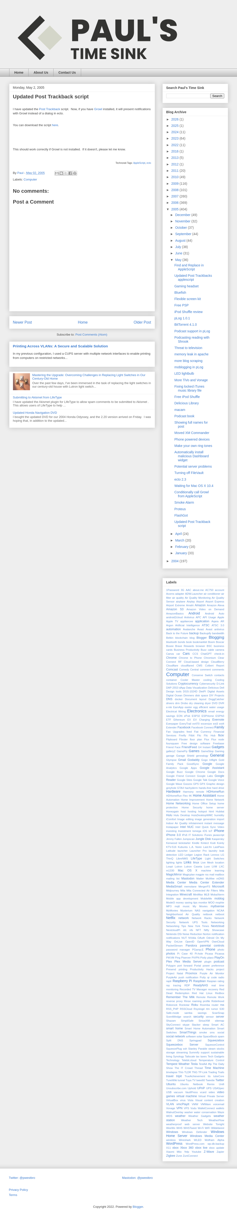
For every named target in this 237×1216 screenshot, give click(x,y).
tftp (210, 1064)
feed (189, 731)
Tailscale (190, 1056)
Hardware (173, 791)
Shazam (171, 1020)
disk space (201, 695)
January (181, 553)
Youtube (196, 1151)
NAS (197, 910)
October (181, 227)
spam (221, 1036)
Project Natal (174, 973)
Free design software (196, 743)
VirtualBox (172, 1100)
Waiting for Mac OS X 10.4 (193, 486)
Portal (197, 965)
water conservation (205, 1112)
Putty (203, 977)
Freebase (218, 743)
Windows (172, 1132)
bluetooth (171, 642)
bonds (181, 642)
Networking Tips (176, 926)
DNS (169, 699)
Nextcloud (217, 926)
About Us (40, 72)
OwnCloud (218, 941)
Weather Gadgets (199, 1116)
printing (183, 969)
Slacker (196, 1024)
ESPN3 (220, 715)
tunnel (181, 1080)
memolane (190, 886)
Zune (179, 1155)
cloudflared (187, 665)
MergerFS (204, 886)
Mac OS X (187, 870)
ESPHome (208, 715)
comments (218, 669)
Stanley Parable (197, 1048)
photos (170, 953)
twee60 (200, 1080)
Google (207, 764)
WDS (169, 1116)
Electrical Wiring (176, 711)
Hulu (169, 815)
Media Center (176, 882)
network (183, 918)
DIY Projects (216, 695)
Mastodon (187, 878)
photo (221, 949)
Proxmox (191, 973)
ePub (187, 715)
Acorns (170, 593)
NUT (184, 937)
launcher (183, 850)
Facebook (184, 727)
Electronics (197, 711)
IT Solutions (195, 835)
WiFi (207, 1128)
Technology (173, 1060)
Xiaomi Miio (174, 1151)
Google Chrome (195, 772)
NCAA (220, 910)
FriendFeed (189, 747)
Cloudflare (172, 665)
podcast (219, 961)
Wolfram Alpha (214, 1140)
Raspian (211, 981)
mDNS (220, 878)
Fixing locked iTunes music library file (189, 388)
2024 (175, 132)
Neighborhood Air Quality (183, 914)
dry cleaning (196, 703)
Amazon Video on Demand (205, 609)
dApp (182, 687)
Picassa (219, 953)
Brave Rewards (184, 646)
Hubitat (220, 811)
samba (188, 1012)
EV (189, 719)
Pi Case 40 (185, 953)
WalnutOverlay (174, 1112)
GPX (202, 784)
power (206, 965)
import (220, 819)
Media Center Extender (206, 882)
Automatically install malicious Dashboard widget (191, 456)
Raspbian (199, 981)
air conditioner (212, 593)
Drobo (184, 703)
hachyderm (191, 788)
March (180, 540)
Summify (194, 1052)
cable (211, 649)
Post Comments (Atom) (91, 334)
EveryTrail (185, 723)
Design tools (174, 691)
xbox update (216, 1147)
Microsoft (218, 886)
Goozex (187, 784)
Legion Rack (201, 854)
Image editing (185, 819)
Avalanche (189, 629)
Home (19, 72)
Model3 (170, 902)
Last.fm (207, 847)
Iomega (196, 831)
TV (193, 1080)
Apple (220, 617)
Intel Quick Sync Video (209, 827)
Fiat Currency (203, 731)
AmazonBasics (175, 613)
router (215, 1004)
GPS (196, 784)
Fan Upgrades (175, 731)
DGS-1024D (190, 691)
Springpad (195, 1040)
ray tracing (173, 985)
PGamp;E (198, 949)
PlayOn (219, 957)
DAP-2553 (172, 687)
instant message (214, 823)
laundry (213, 850)
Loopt (169, 866)
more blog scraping (188, 361)
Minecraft (186, 894)
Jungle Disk (203, 839)
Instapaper (172, 827)
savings (202, 1012)
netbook (207, 914)
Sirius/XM (204, 1020)
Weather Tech (192, 1120)
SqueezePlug (174, 1048)
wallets (220, 1108)
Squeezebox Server (182, 1044)
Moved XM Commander (191, 433)
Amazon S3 (175, 609)
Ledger (189, 854)
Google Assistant (212, 768)
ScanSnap (218, 1012)
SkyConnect (173, 1024)
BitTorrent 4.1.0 (185, 324)
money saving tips (186, 902)
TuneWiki (171, 1080)
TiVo (180, 1072)
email (211, 711)
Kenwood (171, 843)
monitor (202, 902)
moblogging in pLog (188, 367)
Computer (30, 179)
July (178, 247)
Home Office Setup (204, 803)
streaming (182, 1052)
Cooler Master (190, 679)
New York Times (198, 926)
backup (194, 633)
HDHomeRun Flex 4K (179, 795)
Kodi (213, 843)
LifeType (196, 858)
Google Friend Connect (180, 776)
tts (209, 1076)
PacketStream (174, 945)
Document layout (195, 699)
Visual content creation (209, 1100)
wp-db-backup (216, 1143)
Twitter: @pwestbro (22, 1178)
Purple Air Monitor (212, 973)
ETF (168, 719)
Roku (194, 1005)
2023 (175, 138)
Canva (170, 653)
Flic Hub (209, 735)
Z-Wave (209, 1151)
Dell (222, 687)
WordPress (174, 1143)
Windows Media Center (207, 1136)
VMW (195, 1104)
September (183, 234)
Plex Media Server (188, 961)
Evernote (218, 719)
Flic (199, 735)
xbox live (201, 1147)
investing (171, 831)
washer (188, 1112)
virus (183, 1100)
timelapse (172, 1072)
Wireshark (185, 1140)
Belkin (169, 637)
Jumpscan (189, 839)
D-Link (220, 683)
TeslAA (203, 1064)
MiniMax (198, 894)
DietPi (202, 691)
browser (200, 646)
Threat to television (188, 348)
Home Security (192, 807)
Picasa (209, 953)
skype (186, 1024)
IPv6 (184, 835)
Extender (171, 727)
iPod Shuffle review (188, 312)
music (186, 906)
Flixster (183, 739)
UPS (209, 1088)
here (55, 125)
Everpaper (172, 723)
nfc (185, 930)
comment (205, 669)
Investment (184, 831)
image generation (205, 819)
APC (198, 617)
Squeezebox (216, 1040)
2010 (175, 177)
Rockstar (184, 1004)
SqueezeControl (214, 1044)
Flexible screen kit (187, 299)
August (180, 240)
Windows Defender (194, 1132)
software (191, 1036)
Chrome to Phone (190, 657)
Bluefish (180, 292)
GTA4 (180, 788)
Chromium (210, 657)
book (189, 642)
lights (179, 862)
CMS (199, 665)
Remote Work (215, 997)
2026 (175, 119)
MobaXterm (217, 894)
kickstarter (185, 843)
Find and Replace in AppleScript (189, 267)
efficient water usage (211, 707)
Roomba (205, 1004)
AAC (188, 590)
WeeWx (170, 1128)
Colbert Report (214, 665)
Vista (190, 1100)
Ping (177, 957)
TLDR (187, 1072)
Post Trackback (49, 109)
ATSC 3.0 (218, 625)
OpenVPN (203, 941)
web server (192, 1124)
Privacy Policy (18, 1190)
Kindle (195, 843)
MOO (211, 902)
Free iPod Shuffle (187, 397)
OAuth (201, 937)
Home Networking (178, 803)
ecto (149, 163)
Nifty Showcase (214, 930)
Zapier (220, 1151)
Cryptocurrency (188, 683)
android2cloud (174, 617)
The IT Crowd (184, 1068)
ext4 (221, 723)
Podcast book (184, 416)
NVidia (192, 937)
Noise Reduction (192, 934)
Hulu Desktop (182, 815)
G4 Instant (204, 747)
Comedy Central (189, 669)
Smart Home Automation (200, 1028)
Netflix (170, 918)
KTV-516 (171, 847)
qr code (212, 977)
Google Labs (205, 776)
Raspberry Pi (182, 981)
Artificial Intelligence (187, 625)
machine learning (212, 870)
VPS (186, 1108)
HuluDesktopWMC (202, 815)
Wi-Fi (201, 1128)
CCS (195, 653)
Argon (169, 625)
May (178, 260)
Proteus (180, 509)
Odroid (210, 937)
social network (175, 1036)
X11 (168, 1147)
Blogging (216, 637)
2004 (175, 561)
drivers (170, 703)
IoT (210, 831)
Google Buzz (174, 772)
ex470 (196, 723)
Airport (200, 601)
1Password (172, 590)
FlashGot (181, 515)
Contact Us (67, 72)
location (219, 862)
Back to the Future (177, 633)
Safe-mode (172, 1012)
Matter (200, 878)
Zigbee (170, 1155)
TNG (195, 1072)
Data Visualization (196, 687)
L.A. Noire (195, 847)
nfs (191, 930)
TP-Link (203, 1072)
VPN (179, 1108)
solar (199, 1036)
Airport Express (214, 601)
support (205, 1052)
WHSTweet (190, 1128)
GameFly (182, 751)
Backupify (205, 633)
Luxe (207, 866)
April (179, 534)
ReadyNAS (200, 985)
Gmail (182, 760)
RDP (187, 985)
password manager (178, 949)
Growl (98, 109)
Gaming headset (186, 286)
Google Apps (188, 768)
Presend (171, 969)
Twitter (219, 1080)
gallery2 (170, 751)
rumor (214, 1008)
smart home (174, 1028)
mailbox (219, 874)
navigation (209, 910)
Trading (212, 1072)
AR (222, 621)
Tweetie (210, 1080)
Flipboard (171, 739)
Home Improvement (193, 799)
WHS (179, 1128)
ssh (185, 1048)
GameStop (207, 751)
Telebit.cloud (189, 1060)
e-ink (169, 707)
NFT (198, 930)
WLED (197, 1140)
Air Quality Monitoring (198, 597)
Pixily (203, 957)
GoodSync (193, 764)
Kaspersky (218, 839)
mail (211, 874)
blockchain (181, 637)
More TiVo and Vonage (191, 380)
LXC (221, 866)
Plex (169, 961)
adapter (179, 593)
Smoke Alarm (184, 502)
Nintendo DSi (174, 934)
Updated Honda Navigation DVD (35, 412)
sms (212, 1032)
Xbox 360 (186, 1147)
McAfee (210, 878)
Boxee (170, 646)
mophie (220, 902)
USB (169, 1092)
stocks (220, 1048)
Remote (200, 997)
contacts (219, 675)
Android (194, 613)
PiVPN (196, 957)
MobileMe (206, 898)
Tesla (194, 1064)
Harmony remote (193, 791)
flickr (221, 735)
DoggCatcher (216, 699)
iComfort (171, 819)
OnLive (178, 941)
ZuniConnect (190, 1155)
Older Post (142, 322)
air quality (178, 597)
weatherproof (174, 1124)
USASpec (218, 1088)
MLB (206, 894)
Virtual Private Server (211, 1096)
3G (182, 590)
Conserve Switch (202, 675)
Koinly (220, 843)
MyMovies (172, 910)
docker (179, 699)
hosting (192, 811)
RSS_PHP (172, 1008)
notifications (173, 937)
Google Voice (216, 780)
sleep (206, 1024)
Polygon (171, 965)
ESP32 (196, 715)
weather (180, 1116)
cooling (207, 679)
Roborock (172, 1004)
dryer (208, 703)
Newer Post (22, 322)
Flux (206, 739)
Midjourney (172, 890)
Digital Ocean (174, 695)
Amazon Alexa (215, 605)
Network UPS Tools (193, 922)
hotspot (202, 811)
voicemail (218, 1104)
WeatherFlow (216, 1120)
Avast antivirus (215, 629)
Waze (220, 1112)
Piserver (186, 957)
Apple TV (172, 621)
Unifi (221, 1084)
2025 (175, 126)
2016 (175, 151)
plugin (208, 961)
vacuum (178, 1092)
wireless (171, 1140)
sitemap (219, 1020)
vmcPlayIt (182, 1104)
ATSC (206, 625)
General (217, 755)
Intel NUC (187, 827)
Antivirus (189, 617)
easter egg (191, 707)
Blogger (201, 637)
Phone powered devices (191, 439)
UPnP (201, 1088)
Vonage (170, 1108)
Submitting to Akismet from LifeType (37, 397)
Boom (211, 642)
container (171, 679)
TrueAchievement (195, 1076)
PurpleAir (171, 977)
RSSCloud (186, 1008)
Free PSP (181, 305)
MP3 (169, 906)
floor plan (196, 739)
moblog (219, 898)
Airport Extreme (175, 605)
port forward (184, 965)
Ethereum (179, 719)
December (183, 215)
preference (218, 965)
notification (218, 934)
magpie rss (201, 874)
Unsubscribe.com (176, 1088)
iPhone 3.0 (173, 835)
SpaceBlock (210, 1036)
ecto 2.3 (180, 479)
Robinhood (217, 1001)
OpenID (190, 941)
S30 (222, 1008)
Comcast (172, 669)
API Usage (209, 617)
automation (173, 629)
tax (198, 1056)
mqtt (177, 906)
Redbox (219, 993)
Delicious (213, 687)
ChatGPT (206, 653)
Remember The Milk (180, 997)
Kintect (205, 843)
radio (221, 977)
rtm (208, 1008)
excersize (206, 723)
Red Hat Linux (202, 993)
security (198, 1016)
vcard (203, 1092)
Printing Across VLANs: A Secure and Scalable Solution (60, 346)
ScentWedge (173, 1016)
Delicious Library (186, 403)
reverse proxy (174, 1001)
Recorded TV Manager (193, 989)
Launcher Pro (198, 850)
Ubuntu (171, 1084)
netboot (219, 914)
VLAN (170, 1104)
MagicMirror (174, 874)
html (211, 811)
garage (170, 755)
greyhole (171, 788)
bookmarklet (200, 642)
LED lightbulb (184, 373)
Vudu (193, 1108)
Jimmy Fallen (174, 839)
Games (194, 751)
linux (196, 862)
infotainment (196, 823)
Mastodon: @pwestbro (137, 1178)
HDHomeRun (215, 791)
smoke (203, 1032)
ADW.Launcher (194, 593)
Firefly (182, 735)
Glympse (171, 759)
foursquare (172, 743)
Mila (182, 890)
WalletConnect (206, 1108)
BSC (209, 646)
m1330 (170, 870)
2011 (175, 171)
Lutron (178, 866)
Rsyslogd (199, 1008)
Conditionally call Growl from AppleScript (191, 494)
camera (219, 649)
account (219, 590)
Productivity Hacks (201, 969)
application (202, 621)
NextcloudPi (173, 930)
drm (177, 703)
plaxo (210, 957)
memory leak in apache (191, 354)
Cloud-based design (196, 661)
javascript (218, 835)
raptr (169, 981)
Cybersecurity (207, 683)
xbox (175, 1147)
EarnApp (178, 707)
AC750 (209, 590)
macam (179, 410)
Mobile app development (182, 898)
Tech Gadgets (216, 1056)
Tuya (188, 1080)
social (220, 1032)
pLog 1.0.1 (182, 318)
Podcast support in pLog (192, 331)
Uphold (192, 1088)
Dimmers (188, 695)
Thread (198, 1068)
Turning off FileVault (188, 473)
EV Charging (201, 719)
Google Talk (200, 780)
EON (179, 715)
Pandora (191, 945)
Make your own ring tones (193, 446)
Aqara (215, 621)
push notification (188, 977)
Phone (210, 949)
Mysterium (186, 910)
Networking (217, 922)
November (183, 221)
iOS (205, 831)
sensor (210, 1016)
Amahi (190, 605)
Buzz (204, 649)
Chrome (171, 657)
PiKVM (170, 957)
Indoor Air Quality (176, 823)
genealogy (202, 755)
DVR (221, 703)
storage (170, 1052)
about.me (198, 590)
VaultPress (191, 1092)
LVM (214, 866)
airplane (180, 601)
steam (212, 1048)
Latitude (171, 850)
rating (221, 981)
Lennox (215, 854)
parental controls (212, 945)
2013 (175, 158)
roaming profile (201, 1001)
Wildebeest (217, 1128)
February (182, 547)
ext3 (215, 723)
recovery (213, 989)
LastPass (218, 847)
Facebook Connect (202, 727)
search (187, 1016)
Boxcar (220, 642)
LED (180, 854)
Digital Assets (216, 691)
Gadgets (218, 747)
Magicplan (189, 874)
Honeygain (172, 811)
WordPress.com (195, 1143)
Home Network (215, 799)
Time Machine (214, 1068)
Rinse (187, 1001)
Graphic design (215, 784)
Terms (13, 1195)
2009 (175, 183)
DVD (215, 703)
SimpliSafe (187, 1020)
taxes (203, 1056)
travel (170, 1076)
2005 (175, 209)
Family (219, 727)
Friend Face (173, 747)
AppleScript (139, 163)
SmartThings (187, 1032)
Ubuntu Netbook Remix (197, 1084)
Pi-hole (199, 953)
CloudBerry (217, 661)
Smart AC (217, 1024)
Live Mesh (207, 862)
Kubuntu (183, 847)
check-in (219, 653)
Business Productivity (187, 649)
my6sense (217, 906)
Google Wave (174, 784)
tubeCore (218, 1076)
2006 (175, 203)
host (183, 811)
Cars (186, 653)
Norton (207, 934)
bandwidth (218, 633)
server (220, 1016)
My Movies (200, 906)
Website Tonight (213, 1124)
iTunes (208, 835)
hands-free (205, 788)
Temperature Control (211, 1060)
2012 (175, 164)
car (178, 653)
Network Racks (202, 918)
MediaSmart (174, 886)
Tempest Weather (178, 1064)
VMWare (206, 1104)
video (211, 1092)
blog (192, 637)
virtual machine (186, 1096)
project (220, 969)
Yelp (186, 1151)
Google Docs (215, 772)
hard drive (218, 788)
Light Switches (214, 858)
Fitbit (191, 735)
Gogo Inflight (209, 759)
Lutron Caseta (193, 866)
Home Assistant (204, 795)
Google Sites (184, 780)
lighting (170, 862)
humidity (219, 815)
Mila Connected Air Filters (202, 890)
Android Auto (214, 613)
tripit (179, 1076)
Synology (178, 1056)
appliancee (186, 621)
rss (222, 1005)
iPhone (219, 831)
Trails (221, 1072)
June (179, 253)
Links (187, 862)
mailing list (173, 878)
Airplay (191, 601)
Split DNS (174, 1040)
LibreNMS (182, 858)
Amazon (200, 605)
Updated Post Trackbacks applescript (193, 277)
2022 (175, 145)
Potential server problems (193, 466)
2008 (175, 190)
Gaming (219, 751)
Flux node (217, 739)
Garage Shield (185, 755)
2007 (175, 196)
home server (215, 807)
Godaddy (193, 760)
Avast (200, 629)
